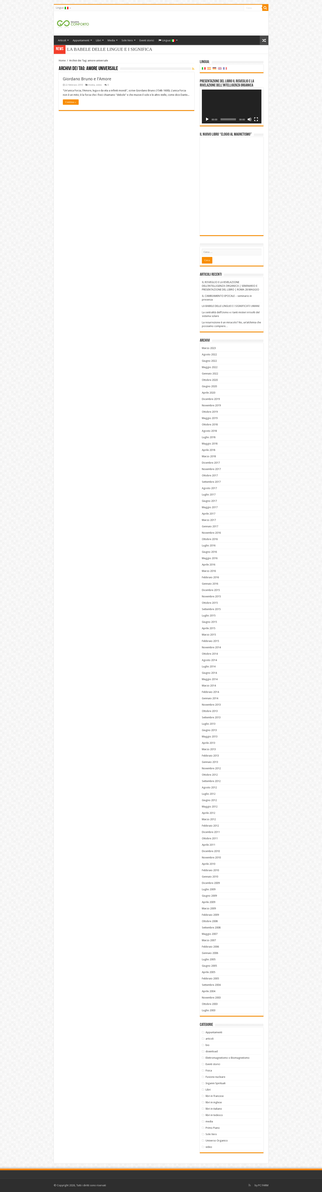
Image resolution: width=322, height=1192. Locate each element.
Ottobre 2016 (210, 539)
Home (62, 60)
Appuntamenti (81, 40)
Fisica (209, 1070)
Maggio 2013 (209, 736)
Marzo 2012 (209, 819)
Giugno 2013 (209, 730)
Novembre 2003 (211, 997)
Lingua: (62, 7)
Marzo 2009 (209, 908)
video (99, 85)
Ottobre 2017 (210, 475)
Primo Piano (213, 1127)
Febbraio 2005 (210, 978)
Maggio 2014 (209, 679)
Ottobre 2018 (210, 424)
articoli (210, 1038)
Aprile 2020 (208, 392)
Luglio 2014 (208, 666)
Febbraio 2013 (210, 755)
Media (111, 40)
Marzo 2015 (209, 634)
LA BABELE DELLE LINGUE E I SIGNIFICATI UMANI (231, 306)
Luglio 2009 (208, 889)
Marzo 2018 (209, 456)
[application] (231, 106)
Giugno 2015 (209, 621)
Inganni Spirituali (215, 1083)
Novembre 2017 (211, 469)
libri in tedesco (214, 1115)
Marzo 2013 (209, 749)
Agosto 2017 (209, 488)
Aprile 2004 (208, 991)
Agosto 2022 (209, 354)
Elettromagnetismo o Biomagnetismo (228, 1057)
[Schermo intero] (256, 119)
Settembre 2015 (211, 609)
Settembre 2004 (211, 984)
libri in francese (215, 1096)
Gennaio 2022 (210, 373)
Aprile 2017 (208, 513)
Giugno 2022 (209, 360)
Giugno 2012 (209, 800)
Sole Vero (127, 40)
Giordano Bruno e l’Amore (87, 78)
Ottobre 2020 (210, 379)
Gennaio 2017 (210, 526)
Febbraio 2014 (210, 691)
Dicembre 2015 (211, 590)
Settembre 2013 (211, 717)
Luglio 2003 (208, 1010)
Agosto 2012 (209, 787)
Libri (98, 40)
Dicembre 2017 (211, 462)
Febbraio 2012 (210, 825)
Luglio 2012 (208, 793)
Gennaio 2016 (210, 583)
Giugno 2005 (209, 965)
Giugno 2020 (209, 386)
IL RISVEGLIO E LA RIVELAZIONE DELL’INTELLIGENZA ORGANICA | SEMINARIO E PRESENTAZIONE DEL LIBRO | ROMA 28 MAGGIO (230, 286)
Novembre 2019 (211, 405)
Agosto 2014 (209, 660)
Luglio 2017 (208, 494)
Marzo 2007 (209, 940)
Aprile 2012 (208, 812)
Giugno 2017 (209, 500)
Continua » (70, 102)
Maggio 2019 (209, 418)
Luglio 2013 (208, 723)
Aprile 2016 (208, 564)
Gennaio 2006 (210, 953)
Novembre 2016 (211, 532)
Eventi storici (146, 40)
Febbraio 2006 (210, 946)
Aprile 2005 (208, 972)
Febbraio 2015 (210, 641)
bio (207, 1045)
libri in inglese (214, 1102)
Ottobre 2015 (210, 602)
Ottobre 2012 (210, 774)
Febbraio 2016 (210, 577)
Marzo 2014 (209, 685)
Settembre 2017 (211, 481)
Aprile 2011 (208, 844)
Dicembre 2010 (211, 851)
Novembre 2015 (211, 596)
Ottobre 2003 (210, 1003)
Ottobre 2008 (210, 921)
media (91, 85)
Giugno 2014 (209, 672)
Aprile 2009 (208, 902)
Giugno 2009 (209, 895)
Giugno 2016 (209, 551)
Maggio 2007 (209, 933)
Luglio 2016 (208, 545)
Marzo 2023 (209, 348)
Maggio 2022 (209, 367)
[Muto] (249, 119)
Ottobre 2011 (210, 838)
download (212, 1051)
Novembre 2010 (211, 857)
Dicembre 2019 (211, 399)
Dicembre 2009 (211, 882)
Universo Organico (217, 1140)
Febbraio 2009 (210, 914)
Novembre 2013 (211, 704)
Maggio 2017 (209, 507)
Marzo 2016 (209, 570)
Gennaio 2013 (210, 762)
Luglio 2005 (208, 959)
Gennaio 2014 (210, 698)
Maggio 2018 (209, 443)
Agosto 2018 (209, 430)
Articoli (62, 40)
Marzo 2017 (209, 520)
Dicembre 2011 (211, 832)
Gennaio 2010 (210, 876)
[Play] (207, 119)
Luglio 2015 (208, 615)
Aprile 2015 (208, 628)
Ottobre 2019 (210, 411)
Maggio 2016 (209, 558)
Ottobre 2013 (210, 711)
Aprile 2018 (208, 449)
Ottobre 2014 (210, 653)
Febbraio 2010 (210, 870)
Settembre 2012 (211, 781)
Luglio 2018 (208, 437)
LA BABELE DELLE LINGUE (95, 49)
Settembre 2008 (211, 927)
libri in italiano (214, 1108)
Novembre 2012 (211, 768)
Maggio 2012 (209, 806)
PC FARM (263, 1185)
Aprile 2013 (208, 742)
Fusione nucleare (215, 1076)
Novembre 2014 (211, 647)
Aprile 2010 (208, 863)
